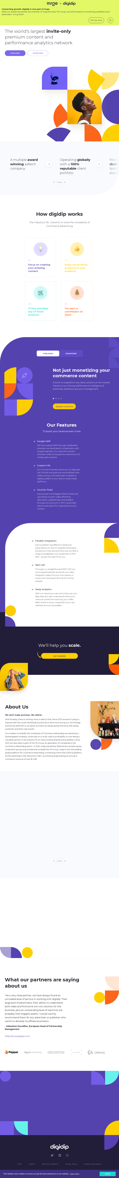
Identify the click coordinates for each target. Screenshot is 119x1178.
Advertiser (71, 353)
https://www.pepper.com (17, 1034)
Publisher (48, 353)
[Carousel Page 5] (96, 1050)
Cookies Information (92, 1162)
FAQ (20, 1162)
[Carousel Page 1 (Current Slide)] (11, 1050)
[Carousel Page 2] (33, 1050)
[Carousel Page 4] (76, 1050)
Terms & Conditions (50, 1162)
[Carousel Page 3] (56, 1050)
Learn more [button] (74, 1174)
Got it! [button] (107, 1174)
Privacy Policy (71, 1162)
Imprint (32, 1162)
